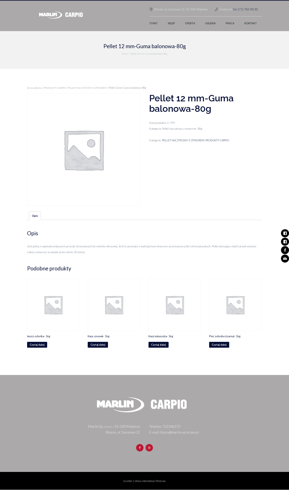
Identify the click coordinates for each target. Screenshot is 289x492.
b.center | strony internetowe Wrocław (144, 483)
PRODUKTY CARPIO (55, 87)
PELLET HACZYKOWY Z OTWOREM (89, 87)
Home (124, 53)
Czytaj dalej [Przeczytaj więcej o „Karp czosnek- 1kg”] (98, 346)
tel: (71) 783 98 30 (245, 9)
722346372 (171, 428)
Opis (35, 216)
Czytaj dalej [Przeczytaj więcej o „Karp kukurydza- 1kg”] (159, 346)
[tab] (35, 216)
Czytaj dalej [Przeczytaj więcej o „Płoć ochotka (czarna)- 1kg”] (220, 346)
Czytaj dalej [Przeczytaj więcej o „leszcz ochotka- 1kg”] (38, 346)
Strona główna (35, 87)
